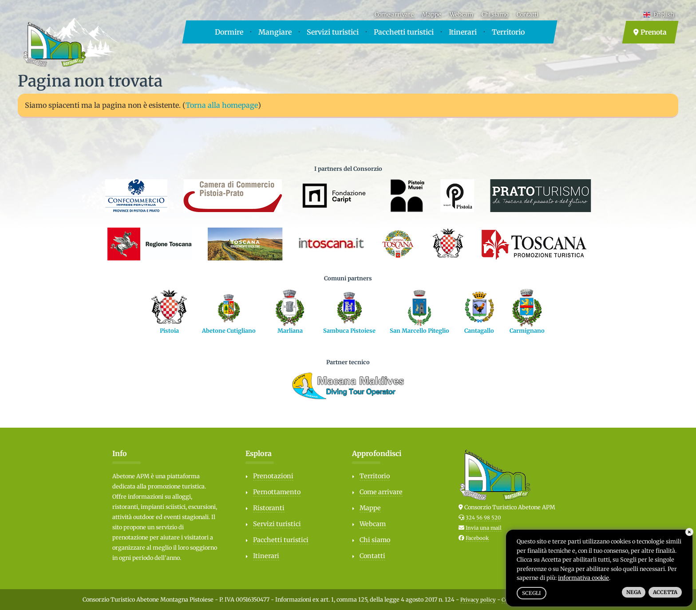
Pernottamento (277, 492)
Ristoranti (269, 508)
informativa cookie (583, 577)
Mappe (431, 14)
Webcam (461, 14)
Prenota (650, 32)
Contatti (527, 14)
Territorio (508, 32)
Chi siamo (495, 14)
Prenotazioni (273, 476)
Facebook (477, 538)
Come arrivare (394, 14)
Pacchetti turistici (404, 32)
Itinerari (463, 32)
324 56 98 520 (483, 518)
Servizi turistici (333, 32)
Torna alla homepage (222, 105)
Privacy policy (478, 600)
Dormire (229, 32)
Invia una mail (484, 528)
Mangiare (275, 32)
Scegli (531, 593)
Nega (633, 592)
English (658, 14)
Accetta (665, 592)
